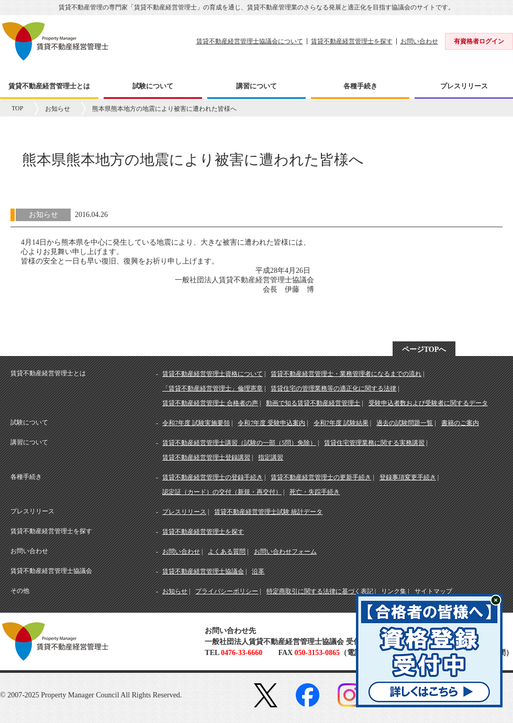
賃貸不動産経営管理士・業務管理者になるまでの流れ (346, 373)
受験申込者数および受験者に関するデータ (428, 403)
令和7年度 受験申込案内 (271, 423)
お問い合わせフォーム (285, 551)
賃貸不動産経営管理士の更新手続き (321, 477)
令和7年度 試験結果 (341, 423)
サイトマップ (433, 591)
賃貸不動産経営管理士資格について (212, 373)
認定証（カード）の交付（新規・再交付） (222, 492)
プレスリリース (184, 511)
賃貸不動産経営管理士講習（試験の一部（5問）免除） (239, 442)
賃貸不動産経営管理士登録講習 (206, 457)
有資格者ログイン (479, 41)
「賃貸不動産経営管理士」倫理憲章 (212, 388)
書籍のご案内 (460, 423)
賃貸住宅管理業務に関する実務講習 (374, 442)
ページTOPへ (424, 349)
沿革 (258, 571)
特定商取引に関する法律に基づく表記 (319, 591)
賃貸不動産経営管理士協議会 (203, 571)
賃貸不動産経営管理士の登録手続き (212, 477)
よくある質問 (227, 551)
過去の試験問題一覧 (404, 423)
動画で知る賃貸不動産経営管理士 (313, 403)
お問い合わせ (419, 41)
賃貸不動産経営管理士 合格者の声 (210, 403)
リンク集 (393, 591)
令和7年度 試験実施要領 (196, 423)
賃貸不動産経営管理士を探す (352, 41)
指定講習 (270, 457)
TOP (17, 108)
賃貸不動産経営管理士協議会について (249, 41)
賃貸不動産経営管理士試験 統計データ (268, 511)
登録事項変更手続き (408, 477)
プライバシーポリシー (226, 591)
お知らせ (57, 108)
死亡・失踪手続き (314, 492)
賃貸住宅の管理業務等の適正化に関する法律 (333, 388)
